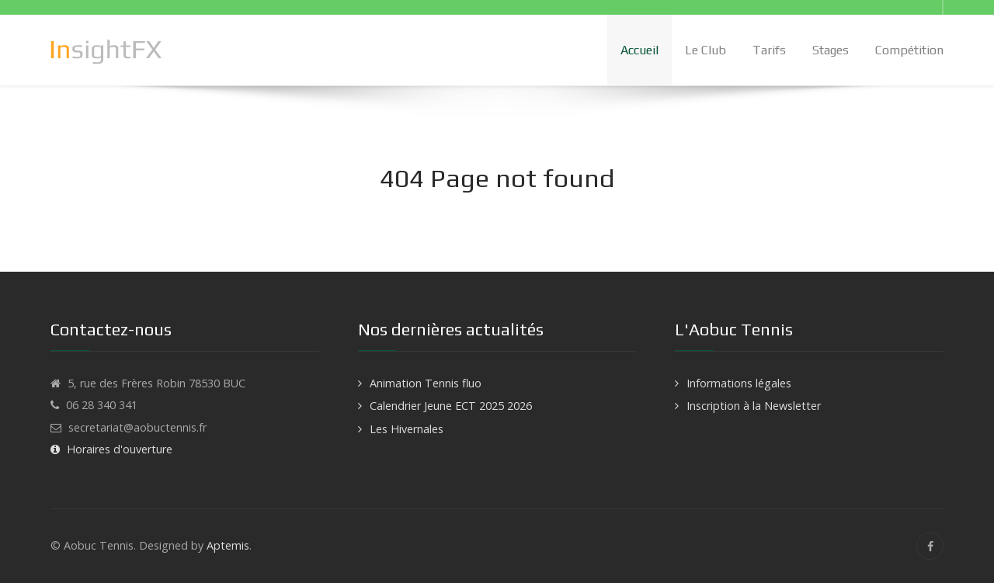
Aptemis (228, 545)
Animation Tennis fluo (425, 383)
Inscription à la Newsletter (753, 405)
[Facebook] (930, 546)
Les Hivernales (406, 429)
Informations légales (738, 383)
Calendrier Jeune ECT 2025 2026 (451, 405)
